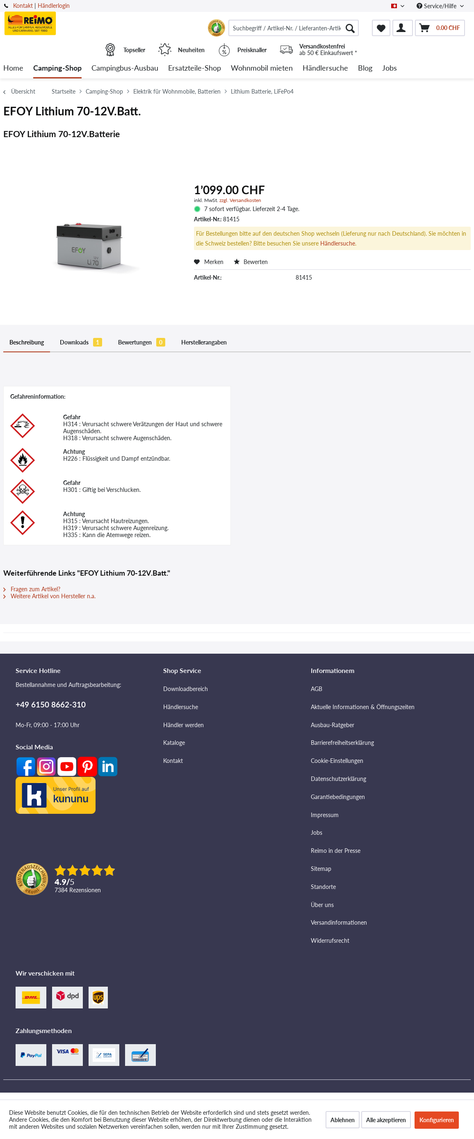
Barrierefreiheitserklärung (342, 742)
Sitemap (321, 868)
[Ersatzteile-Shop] (194, 68)
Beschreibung (26, 342)
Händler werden (183, 724)
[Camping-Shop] (57, 68)
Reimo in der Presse (335, 850)
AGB (316, 688)
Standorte (323, 886)
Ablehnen (342, 1119)
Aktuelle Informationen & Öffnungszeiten (363, 706)
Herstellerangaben (204, 342)
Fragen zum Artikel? (31, 589)
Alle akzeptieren (386, 1119)
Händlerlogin (54, 5)
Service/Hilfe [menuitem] (437, 5)
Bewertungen (141, 342)
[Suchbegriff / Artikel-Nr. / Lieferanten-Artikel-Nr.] (293, 28)
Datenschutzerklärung (338, 778)
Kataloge (174, 742)
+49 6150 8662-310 (51, 704)
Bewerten (251, 261)
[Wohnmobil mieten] (262, 68)
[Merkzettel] (381, 28)
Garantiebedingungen (338, 796)
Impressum (325, 814)
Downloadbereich (185, 688)
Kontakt (23, 5)
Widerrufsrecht (330, 940)
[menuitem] (293, 28)
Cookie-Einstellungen (337, 760)
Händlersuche (337, 243)
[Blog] (365, 68)
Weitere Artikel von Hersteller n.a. (49, 595)
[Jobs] (389, 68)
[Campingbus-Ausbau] (124, 68)
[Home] (13, 68)
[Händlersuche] (325, 68)
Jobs (316, 832)
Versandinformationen (339, 922)
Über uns (322, 904)
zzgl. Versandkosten (240, 200)
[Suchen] (350, 28)
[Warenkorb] (440, 28)
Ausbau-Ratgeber (332, 724)
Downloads (81, 342)
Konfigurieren (436, 1119)
